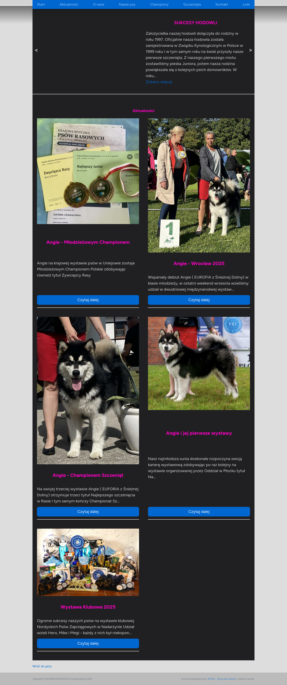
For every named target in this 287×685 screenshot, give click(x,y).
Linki (246, 4)
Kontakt (221, 4)
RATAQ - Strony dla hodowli (221, 678)
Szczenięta (192, 4)
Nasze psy (127, 4)
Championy (159, 4)
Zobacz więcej (159, 81)
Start (41, 4)
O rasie (98, 4)
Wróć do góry (42, 666)
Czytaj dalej (88, 299)
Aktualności (69, 4)
